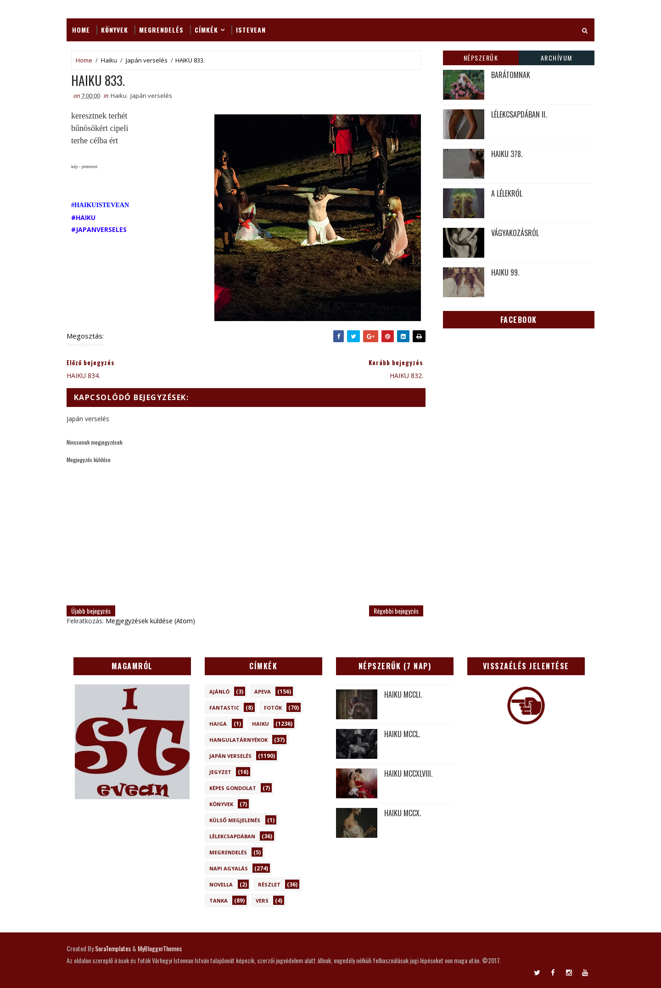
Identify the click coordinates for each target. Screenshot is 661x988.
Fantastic (224, 707)
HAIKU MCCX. (402, 813)
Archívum (556, 57)
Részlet (269, 884)
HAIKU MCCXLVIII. (408, 773)
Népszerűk (481, 57)
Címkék (206, 29)
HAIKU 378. (506, 153)
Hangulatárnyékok (238, 739)
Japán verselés (147, 60)
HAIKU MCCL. (402, 734)
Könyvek (114, 29)
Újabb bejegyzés (91, 610)
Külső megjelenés (234, 820)
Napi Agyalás (228, 868)
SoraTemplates (113, 948)
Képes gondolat (232, 788)
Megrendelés (161, 29)
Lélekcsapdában (232, 836)
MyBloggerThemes (160, 948)
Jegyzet (220, 771)
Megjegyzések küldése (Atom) (150, 620)
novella (221, 884)
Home (81, 29)
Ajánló (219, 691)
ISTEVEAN (251, 29)
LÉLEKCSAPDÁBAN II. (519, 114)
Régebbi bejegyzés (396, 610)
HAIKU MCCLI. (403, 694)
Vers (262, 900)
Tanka (218, 900)
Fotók (273, 707)
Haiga (218, 723)
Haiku (109, 60)
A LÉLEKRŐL (506, 193)
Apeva (262, 691)
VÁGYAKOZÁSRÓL (515, 232)
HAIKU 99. (505, 272)
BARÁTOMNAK (510, 74)
